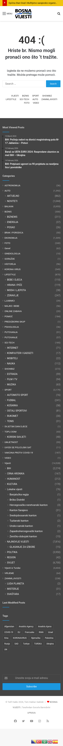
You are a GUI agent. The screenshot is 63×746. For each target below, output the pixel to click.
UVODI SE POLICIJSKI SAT (18, 447)
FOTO (26, 103)
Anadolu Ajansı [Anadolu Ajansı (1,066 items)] (45, 626)
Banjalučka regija (19, 494)
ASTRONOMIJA (12, 185)
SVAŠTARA (13, 594)
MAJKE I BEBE (12, 306)
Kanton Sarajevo (19, 510)
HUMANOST (13, 478)
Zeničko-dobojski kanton (23, 536)
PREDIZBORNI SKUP (15, 321)
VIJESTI (15, 95)
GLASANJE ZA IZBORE (22, 546)
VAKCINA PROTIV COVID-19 (19, 452)
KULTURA (12, 484)
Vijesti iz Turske (12, 568)
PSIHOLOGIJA (12, 327)
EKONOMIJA (11, 237)
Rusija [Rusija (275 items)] (7, 644)
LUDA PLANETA (15, 583)
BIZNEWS (12, 216)
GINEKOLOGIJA (12, 253)
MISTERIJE (13, 588)
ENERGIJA (12, 222)
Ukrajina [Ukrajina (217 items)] (50, 644)
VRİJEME (9, 573)
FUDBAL (11, 400)
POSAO (11, 227)
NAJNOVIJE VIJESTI (18, 541)
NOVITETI (12, 201)
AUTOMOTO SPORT (17, 395)
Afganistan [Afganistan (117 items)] (9, 626)
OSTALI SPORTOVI (17, 410)
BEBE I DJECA (14, 279)
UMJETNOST (11, 442)
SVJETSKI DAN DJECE (16, 426)
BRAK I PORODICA (14, 232)
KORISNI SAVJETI (16, 437)
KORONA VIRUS (12, 269)
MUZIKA (11, 384)
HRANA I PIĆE (14, 285)
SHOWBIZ (47, 95)
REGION (11, 557)
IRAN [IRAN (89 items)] (41, 632)
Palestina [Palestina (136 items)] (49, 638)
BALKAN (9, 206)
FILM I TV (12, 379)
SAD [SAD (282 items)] (16, 644)
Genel (7, 248)
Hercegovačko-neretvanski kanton (29, 505)
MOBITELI (12, 358)
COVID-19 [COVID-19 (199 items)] (8, 632)
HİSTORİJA (10, 264)
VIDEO (36, 103)
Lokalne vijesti (14, 489)
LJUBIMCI (10, 300)
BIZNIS (25, 95)
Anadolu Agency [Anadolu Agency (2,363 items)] (26, 626)
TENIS (10, 421)
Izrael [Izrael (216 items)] (50, 632)
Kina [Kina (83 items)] (6, 638)
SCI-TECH (24, 99)
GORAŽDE (10, 258)
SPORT (35, 95)
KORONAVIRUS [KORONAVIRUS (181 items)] (20, 638)
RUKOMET (12, 416)
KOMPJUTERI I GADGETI (20, 353)
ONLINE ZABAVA (13, 311)
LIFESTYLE (11, 99)
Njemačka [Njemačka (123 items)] (35, 638)
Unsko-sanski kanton (21, 525)
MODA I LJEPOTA (16, 290)
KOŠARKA (12, 405)
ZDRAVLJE (12, 295)
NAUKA (11, 363)
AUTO (35, 99)
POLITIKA (12, 552)
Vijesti (8, 463)
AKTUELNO (13, 196)
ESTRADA (12, 374)
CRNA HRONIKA (15, 473)
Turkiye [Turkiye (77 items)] (26, 644)
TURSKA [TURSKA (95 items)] (38, 644)
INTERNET (12, 347)
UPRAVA (31, 713)
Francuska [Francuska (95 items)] (29, 632)
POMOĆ (9, 316)
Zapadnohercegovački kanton (26, 531)
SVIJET (11, 562)
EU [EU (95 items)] (19, 632)
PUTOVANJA (11, 332)
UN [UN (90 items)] (5, 649)
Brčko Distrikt (17, 499)
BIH (9, 468)
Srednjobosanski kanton (23, 515)
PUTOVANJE (11, 337)
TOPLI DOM (10, 431)
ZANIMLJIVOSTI (49, 99)
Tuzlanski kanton (19, 520)
